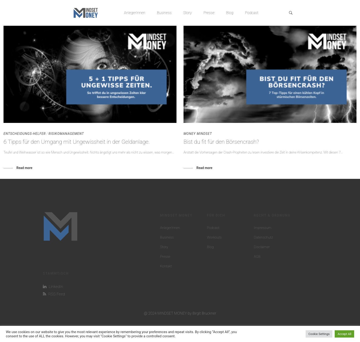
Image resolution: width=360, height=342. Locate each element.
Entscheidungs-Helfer (25, 134)
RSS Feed (54, 294)
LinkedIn (53, 286)
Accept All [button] (344, 334)
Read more (24, 168)
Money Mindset (198, 134)
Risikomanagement (66, 134)
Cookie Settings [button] (319, 334)
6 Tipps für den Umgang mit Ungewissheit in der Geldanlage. (77, 142)
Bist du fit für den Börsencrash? (221, 142)
